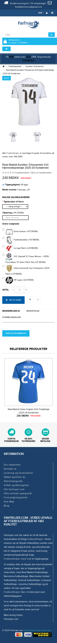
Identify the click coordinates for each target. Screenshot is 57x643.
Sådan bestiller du (15, 477)
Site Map (9, 501)
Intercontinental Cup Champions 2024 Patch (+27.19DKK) (25, 270)
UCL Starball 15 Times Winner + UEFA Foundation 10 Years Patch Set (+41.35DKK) (25, 258)
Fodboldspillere (15, 66)
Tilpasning (7, 212)
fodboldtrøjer (35, 539)
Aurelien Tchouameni (35, 66)
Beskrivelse (32, 311)
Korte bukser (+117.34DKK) (20, 232)
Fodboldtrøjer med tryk (17, 558)
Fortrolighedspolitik (16, 497)
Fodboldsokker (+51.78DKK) (20, 240)
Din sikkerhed (12, 464)
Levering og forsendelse (18, 472)
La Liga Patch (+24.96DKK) (20, 248)
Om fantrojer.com (14, 489)
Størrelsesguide (13, 481)
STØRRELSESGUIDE (11, 317)
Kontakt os (10, 468)
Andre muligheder (10, 224)
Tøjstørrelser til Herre (14, 201)
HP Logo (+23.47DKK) (17, 280)
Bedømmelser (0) (11, 311)
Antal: (5, 290)
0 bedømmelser (21, 172)
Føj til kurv (13, 300)
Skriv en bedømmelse (41, 172)
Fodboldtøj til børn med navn (37, 630)
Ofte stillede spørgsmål (18, 493)
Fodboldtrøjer (12, 153)
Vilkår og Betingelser (16, 485)
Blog (6, 505)
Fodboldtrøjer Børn (15, 592)
